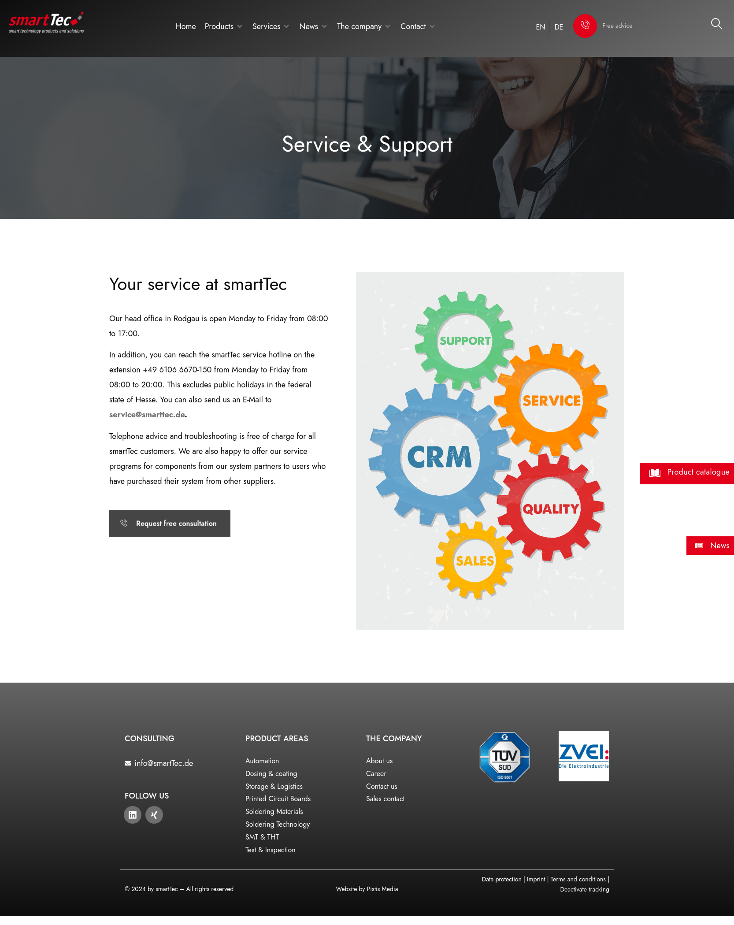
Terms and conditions (578, 879)
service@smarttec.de (147, 414)
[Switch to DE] (559, 27)
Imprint (536, 879)
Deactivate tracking (584, 889)
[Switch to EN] (541, 27)
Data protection (502, 879)
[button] (224, 26)
